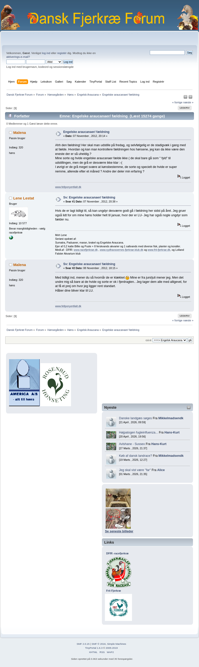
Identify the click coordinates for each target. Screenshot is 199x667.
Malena (19, 132)
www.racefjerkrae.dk (86, 249)
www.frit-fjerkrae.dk (159, 249)
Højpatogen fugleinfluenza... (138, 432)
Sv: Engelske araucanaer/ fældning (89, 197)
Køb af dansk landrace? (135, 456)
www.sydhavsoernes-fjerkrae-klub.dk (121, 249)
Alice (161, 470)
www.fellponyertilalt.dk (68, 186)
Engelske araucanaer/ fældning (86, 132)
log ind (46, 53)
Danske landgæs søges (135, 418)
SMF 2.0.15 (83, 643)
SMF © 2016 (99, 643)
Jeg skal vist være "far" (135, 470)
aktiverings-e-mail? (18, 56)
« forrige (177, 102)
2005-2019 (112, 647)
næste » (188, 102)
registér (62, 53)
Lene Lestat (23, 198)
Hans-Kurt (171, 432)
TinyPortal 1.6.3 (93, 647)
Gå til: (149, 340)
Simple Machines (116, 643)
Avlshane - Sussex (132, 444)
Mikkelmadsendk (170, 418)
